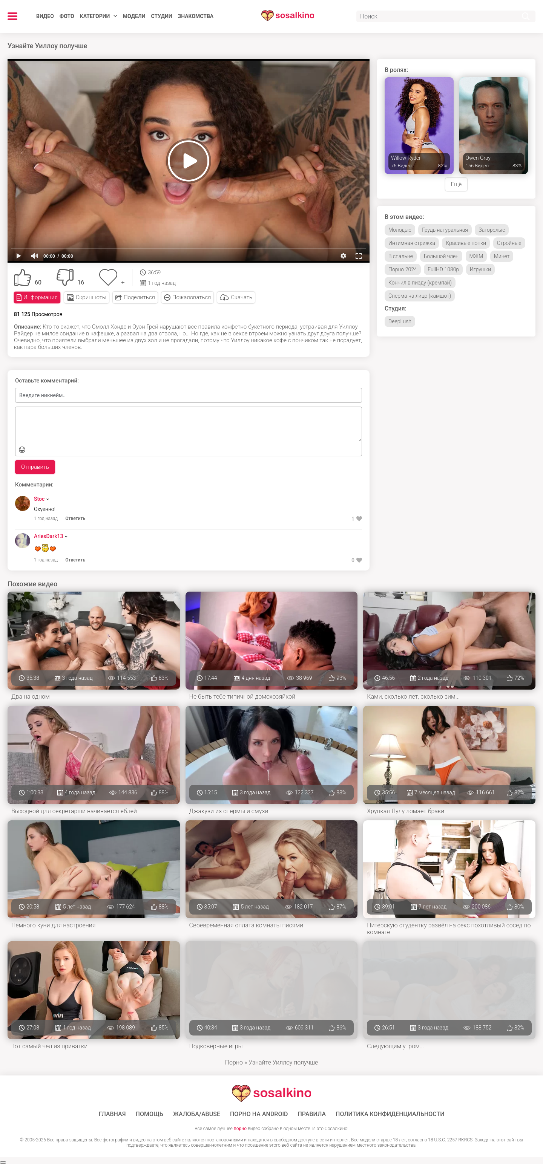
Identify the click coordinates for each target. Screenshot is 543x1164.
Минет (502, 256)
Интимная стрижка (411, 243)
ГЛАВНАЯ (112, 1114)
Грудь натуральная (445, 230)
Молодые (399, 230)
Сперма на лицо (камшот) (419, 296)
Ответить (75, 518)
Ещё (456, 184)
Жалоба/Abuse (196, 1114)
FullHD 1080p (443, 269)
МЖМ (476, 256)
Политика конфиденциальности (390, 1114)
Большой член (441, 256)
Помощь (149, 1114)
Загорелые (492, 230)
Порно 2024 (402, 269)
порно (240, 1128)
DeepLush (399, 321)
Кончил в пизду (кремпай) (420, 283)
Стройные (509, 243)
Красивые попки (466, 243)
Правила (312, 1114)
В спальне (400, 256)
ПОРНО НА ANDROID (259, 1114)
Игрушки (480, 269)
